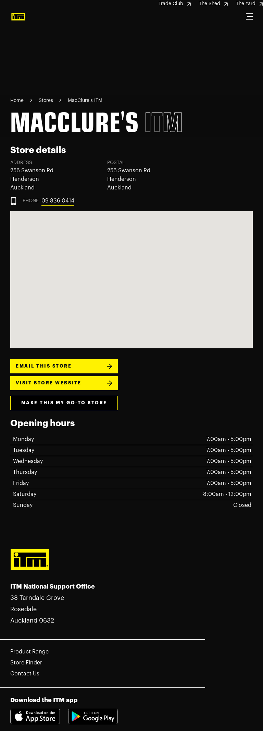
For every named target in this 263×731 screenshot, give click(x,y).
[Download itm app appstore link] (39, 716)
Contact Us (24, 673)
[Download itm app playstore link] (93, 722)
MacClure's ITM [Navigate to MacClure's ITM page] (85, 100)
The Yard (249, 3)
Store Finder (26, 662)
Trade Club (175, 3)
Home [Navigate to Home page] (17, 100)
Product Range (29, 651)
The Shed (213, 3)
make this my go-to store (64, 403)
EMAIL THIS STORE (64, 366)
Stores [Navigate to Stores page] (46, 100)
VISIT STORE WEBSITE (64, 383)
